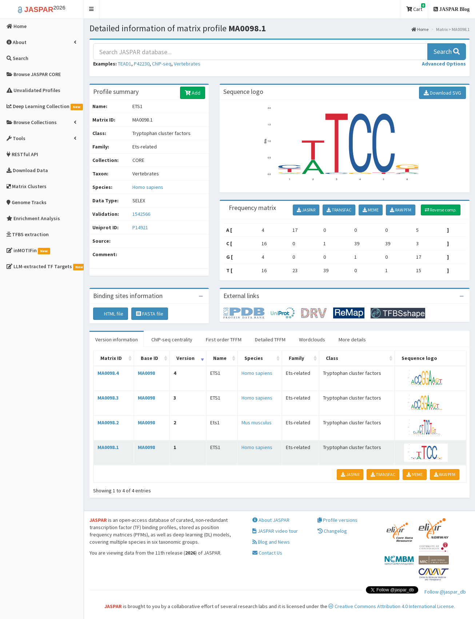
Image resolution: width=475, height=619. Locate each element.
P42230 (141, 63)
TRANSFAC (339, 210)
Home (419, 29)
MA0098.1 (108, 447)
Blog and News (271, 542)
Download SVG (442, 93)
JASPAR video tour (275, 531)
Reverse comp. (440, 210)
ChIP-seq (161, 63)
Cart (415, 7)
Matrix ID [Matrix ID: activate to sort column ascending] (111, 358)
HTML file (110, 313)
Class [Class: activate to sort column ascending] (332, 358)
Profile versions (338, 520)
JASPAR (306, 210)
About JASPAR (271, 520)
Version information (116, 339)
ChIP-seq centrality (171, 339)
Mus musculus (257, 422)
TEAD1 (124, 63)
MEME (371, 210)
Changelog (332, 531)
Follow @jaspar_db (445, 591)
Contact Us (267, 552)
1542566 (141, 214)
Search (447, 51)
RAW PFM (400, 210)
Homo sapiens (147, 187)
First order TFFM (224, 339)
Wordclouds (312, 339)
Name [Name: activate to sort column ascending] (220, 358)
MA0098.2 (108, 422)
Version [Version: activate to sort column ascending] (185, 358)
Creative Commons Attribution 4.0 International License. (391, 606)
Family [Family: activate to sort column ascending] (296, 358)
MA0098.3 (108, 397)
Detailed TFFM (270, 339)
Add (192, 93)
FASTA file (149, 313)
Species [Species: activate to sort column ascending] (253, 358)
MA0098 (146, 373)
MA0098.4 (108, 373)
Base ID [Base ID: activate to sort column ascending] (149, 358)
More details (352, 339)
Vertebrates (187, 63)
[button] (91, 9)
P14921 (140, 227)
